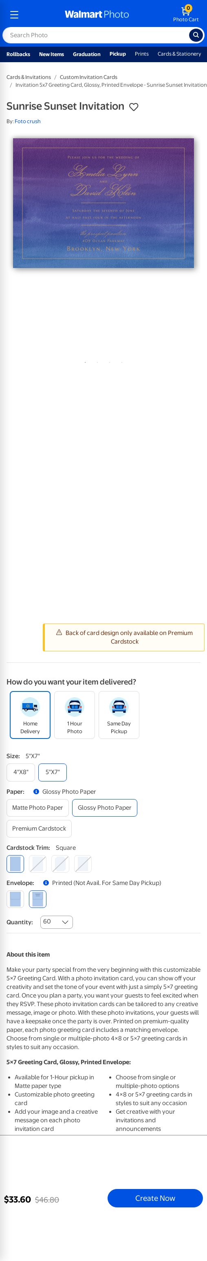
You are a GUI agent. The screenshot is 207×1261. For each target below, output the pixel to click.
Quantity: (20, 922)
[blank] (15, 899)
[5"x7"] (52, 772)
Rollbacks (18, 54)
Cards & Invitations (29, 77)
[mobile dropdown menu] (14, 14)
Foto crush (28, 121)
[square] (15, 864)
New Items (51, 54)
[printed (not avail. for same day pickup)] (37, 899)
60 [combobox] (47, 921)
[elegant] (60, 864)
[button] (133, 107)
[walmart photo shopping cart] (186, 14)
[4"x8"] (21, 772)
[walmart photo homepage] (97, 14)
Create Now (155, 1197)
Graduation (87, 54)
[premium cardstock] (39, 829)
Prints (142, 54)
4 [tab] (120, 361)
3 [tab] (108, 361)
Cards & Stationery (179, 54)
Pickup (118, 54)
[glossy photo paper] (104, 808)
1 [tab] (83, 361)
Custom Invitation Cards (88, 77)
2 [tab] (96, 361)
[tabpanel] (103, 203)
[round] (37, 864)
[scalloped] (83, 864)
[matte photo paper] (38, 808)
